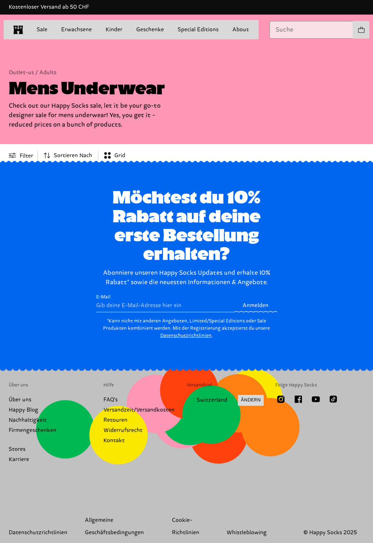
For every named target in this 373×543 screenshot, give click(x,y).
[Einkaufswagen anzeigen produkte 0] (361, 30)
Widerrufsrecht (122, 430)
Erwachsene (76, 30)
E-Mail (165, 303)
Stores (17, 449)
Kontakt (114, 440)
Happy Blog (23, 410)
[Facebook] (298, 399)
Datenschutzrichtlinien (186, 335)
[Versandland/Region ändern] (225, 400)
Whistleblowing (247, 533)
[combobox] (311, 30)
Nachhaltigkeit (28, 420)
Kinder (114, 30)
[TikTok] (333, 399)
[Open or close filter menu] (21, 155)
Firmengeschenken (32, 430)
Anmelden (255, 305)
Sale (42, 30)
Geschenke (150, 30)
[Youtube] (316, 399)
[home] (18, 29)
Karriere (19, 459)
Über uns (20, 400)
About (240, 30)
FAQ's (110, 400)
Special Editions (198, 30)
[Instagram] (281, 399)
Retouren (115, 420)
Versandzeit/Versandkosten (138, 410)
